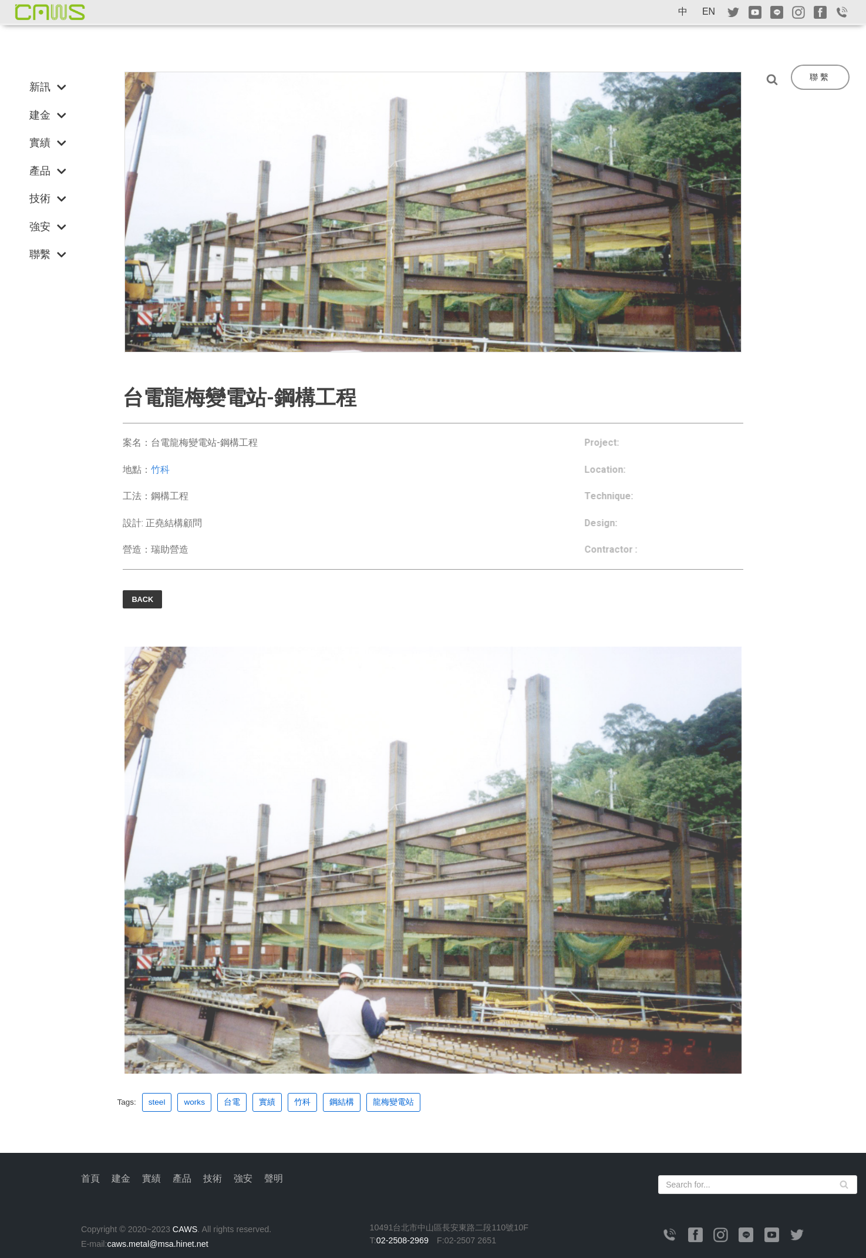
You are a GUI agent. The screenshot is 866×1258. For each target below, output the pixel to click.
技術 (212, 1179)
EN (708, 11)
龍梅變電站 (393, 1102)
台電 (232, 1102)
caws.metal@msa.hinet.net (158, 1244)
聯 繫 (819, 77)
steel (157, 1102)
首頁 (90, 1179)
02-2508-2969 (402, 1241)
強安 (243, 1179)
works (194, 1102)
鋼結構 (341, 1102)
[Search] (775, 79)
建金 (121, 1179)
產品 (182, 1179)
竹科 (160, 469)
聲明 (273, 1179)
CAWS (185, 1229)
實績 (267, 1102)
